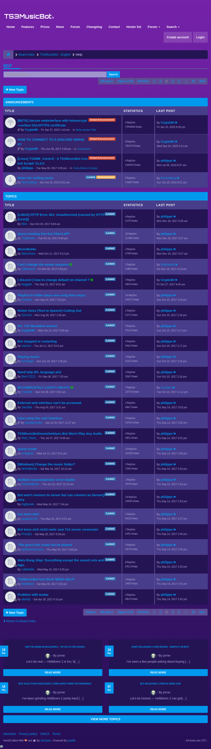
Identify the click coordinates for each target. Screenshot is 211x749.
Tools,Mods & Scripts (85, 168)
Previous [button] (143, 81)
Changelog (94, 27)
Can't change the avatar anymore (43, 264)
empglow (28, 453)
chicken (27, 299)
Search (173, 27)
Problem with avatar (33, 594)
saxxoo (26, 345)
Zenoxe (27, 315)
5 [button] (179, 81)
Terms (56, 734)
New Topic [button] (15, 89)
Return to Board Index (19, 621)
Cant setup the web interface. (40, 418)
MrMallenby (29, 468)
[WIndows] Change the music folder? (46, 464)
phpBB (72, 740)
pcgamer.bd (29, 518)
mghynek (28, 504)
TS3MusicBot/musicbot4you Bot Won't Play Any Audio (60, 433)
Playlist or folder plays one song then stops (51, 295)
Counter (27, 392)
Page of (125, 81)
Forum (75, 27)
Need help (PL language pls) (39, 372)
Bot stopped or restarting (37, 341)
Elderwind (28, 269)
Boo (24, 224)
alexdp (26, 599)
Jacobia (27, 407)
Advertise (9, 734)
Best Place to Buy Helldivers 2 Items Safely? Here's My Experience (54, 683)
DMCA (44, 734)
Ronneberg (29, 182)
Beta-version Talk (86, 129)
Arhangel (27, 361)
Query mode (27, 449)
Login (200, 37)
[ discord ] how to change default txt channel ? (54, 280)
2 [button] (160, 81)
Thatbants (28, 238)
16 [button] (193, 81)
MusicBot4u (27, 249)
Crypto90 (31, 129)
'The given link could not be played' (45, 545)
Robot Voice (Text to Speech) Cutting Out (49, 310)
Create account (178, 37)
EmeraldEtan (30, 484)
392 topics (106, 81)
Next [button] (202, 81)
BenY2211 (29, 376)
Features (27, 27)
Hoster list (133, 27)
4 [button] (173, 81)
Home (10, 27)
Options (90, 612)
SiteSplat (45, 740)
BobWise (28, 584)
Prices (45, 27)
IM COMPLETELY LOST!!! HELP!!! (44, 387)
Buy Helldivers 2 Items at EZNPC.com (160, 683)
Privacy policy (28, 734)
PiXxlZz (27, 534)
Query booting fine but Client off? (44, 234)
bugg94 (27, 284)
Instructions (84, 148)
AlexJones (28, 253)
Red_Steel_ (29, 438)
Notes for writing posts (35, 178)
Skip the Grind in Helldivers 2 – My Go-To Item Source (55, 646)
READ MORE (53, 672)
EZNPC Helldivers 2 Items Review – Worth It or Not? (160, 646)
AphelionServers (32, 549)
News (60, 27)
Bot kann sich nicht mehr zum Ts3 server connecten (58, 529)
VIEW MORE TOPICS (105, 719)
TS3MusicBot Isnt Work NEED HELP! (46, 579)
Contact (114, 27)
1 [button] (154, 81)
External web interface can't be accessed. (50, 403)
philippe (27, 168)
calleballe (28, 569)
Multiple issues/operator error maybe (46, 479)
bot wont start (28, 514)
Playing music (29, 356)
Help (7, 65)
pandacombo (33, 422)
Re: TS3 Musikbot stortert (37, 326)
